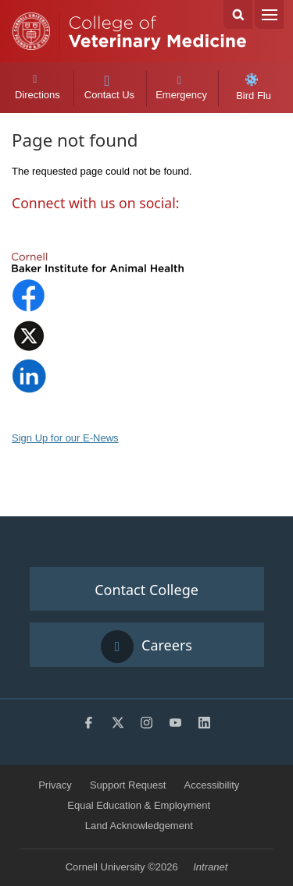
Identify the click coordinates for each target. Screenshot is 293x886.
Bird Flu (253, 87)
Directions (37, 87)
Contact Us (109, 88)
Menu (269, 14)
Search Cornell (237, 14)
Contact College (146, 589)
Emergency (181, 88)
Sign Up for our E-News (65, 438)
